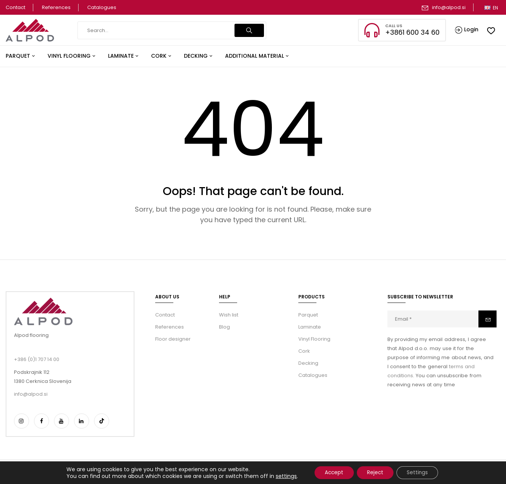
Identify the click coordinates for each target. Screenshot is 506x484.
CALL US (393, 26)
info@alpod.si (449, 7)
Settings (420, 472)
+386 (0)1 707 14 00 (36, 359)
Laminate (309, 326)
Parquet (308, 314)
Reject (375, 472)
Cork (304, 351)
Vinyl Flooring (314, 339)
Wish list (228, 314)
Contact (15, 7)
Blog (224, 326)
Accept (331, 472)
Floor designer (173, 339)
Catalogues (101, 7)
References (56, 7)
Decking (308, 363)
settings (282, 475)
